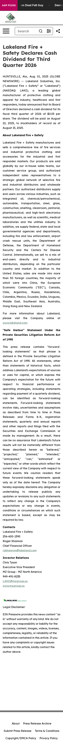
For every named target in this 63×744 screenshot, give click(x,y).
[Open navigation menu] (6, 31)
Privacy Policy (48, 738)
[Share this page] (58, 31)
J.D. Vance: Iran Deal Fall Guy (24, 5)
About (16, 723)
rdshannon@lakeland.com (20, 550)
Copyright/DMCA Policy (20, 738)
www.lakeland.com (15, 322)
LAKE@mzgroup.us (15, 581)
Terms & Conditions (47, 730)
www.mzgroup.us (14, 585)
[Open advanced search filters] (49, 31)
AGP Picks (9, 5)
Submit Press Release (17, 730)
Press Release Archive (37, 723)
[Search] (26, 31)
